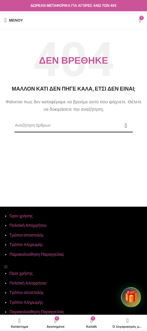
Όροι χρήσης (21, 215)
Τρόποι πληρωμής (26, 244)
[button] (73, 266)
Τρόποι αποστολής (26, 235)
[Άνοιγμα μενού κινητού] (13, 20)
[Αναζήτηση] (73, 125)
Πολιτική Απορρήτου (27, 225)
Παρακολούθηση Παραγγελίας (36, 254)
